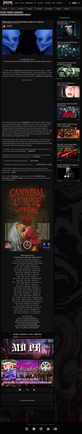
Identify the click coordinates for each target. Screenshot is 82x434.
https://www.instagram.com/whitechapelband (27, 326)
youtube (38, 8)
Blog (4, 12)
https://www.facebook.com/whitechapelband (27, 322)
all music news (18, 12)
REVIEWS (48, 3)
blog (12, 8)
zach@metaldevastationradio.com (30, 337)
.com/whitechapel (44, 76)
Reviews (16, 334)
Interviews (23, 334)
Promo (30, 334)
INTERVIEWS (29, 3)
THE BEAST (9, 25)
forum (58, 8)
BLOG (22, 3)
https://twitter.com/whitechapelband (27, 324)
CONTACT (40, 3)
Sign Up (74, 3)
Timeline (4, 8)
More (67, 8)
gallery (20, 8)
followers (49, 8)
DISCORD (59, 3)
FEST (53, 3)
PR (35, 3)
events (30, 8)
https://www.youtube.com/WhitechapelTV (27, 327)
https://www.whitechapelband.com (27, 318)
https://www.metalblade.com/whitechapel (27, 320)
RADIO (17, 3)
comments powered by (27, 400)
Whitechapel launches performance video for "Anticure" (15, 14)
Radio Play (37, 334)
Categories (10, 12)
